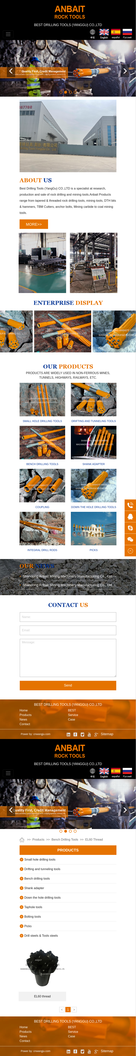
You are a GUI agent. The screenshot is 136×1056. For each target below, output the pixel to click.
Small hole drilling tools (39, 859)
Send (68, 685)
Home (24, 710)
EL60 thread (94, 839)
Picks (28, 926)
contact (25, 724)
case (71, 719)
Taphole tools (33, 907)
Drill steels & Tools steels (41, 935)
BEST (72, 710)
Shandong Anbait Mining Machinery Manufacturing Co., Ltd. (66, 576)
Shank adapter (34, 888)
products (26, 715)
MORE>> (34, 224)
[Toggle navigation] (8, 34)
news (23, 719)
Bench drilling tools (64, 839)
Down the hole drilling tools (42, 897)
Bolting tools (32, 916)
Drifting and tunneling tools (42, 869)
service (73, 715)
